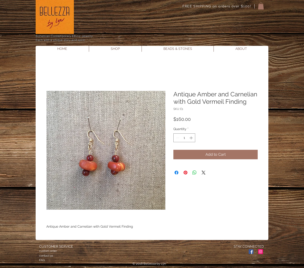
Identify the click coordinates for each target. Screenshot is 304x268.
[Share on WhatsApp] (194, 172)
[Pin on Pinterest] (185, 172)
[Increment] (192, 138)
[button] (261, 5)
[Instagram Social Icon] (260, 251)
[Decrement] (177, 138)
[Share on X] (203, 172)
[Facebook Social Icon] (251, 251)
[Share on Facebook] (176, 172)
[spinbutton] (184, 138)
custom (44, 251)
